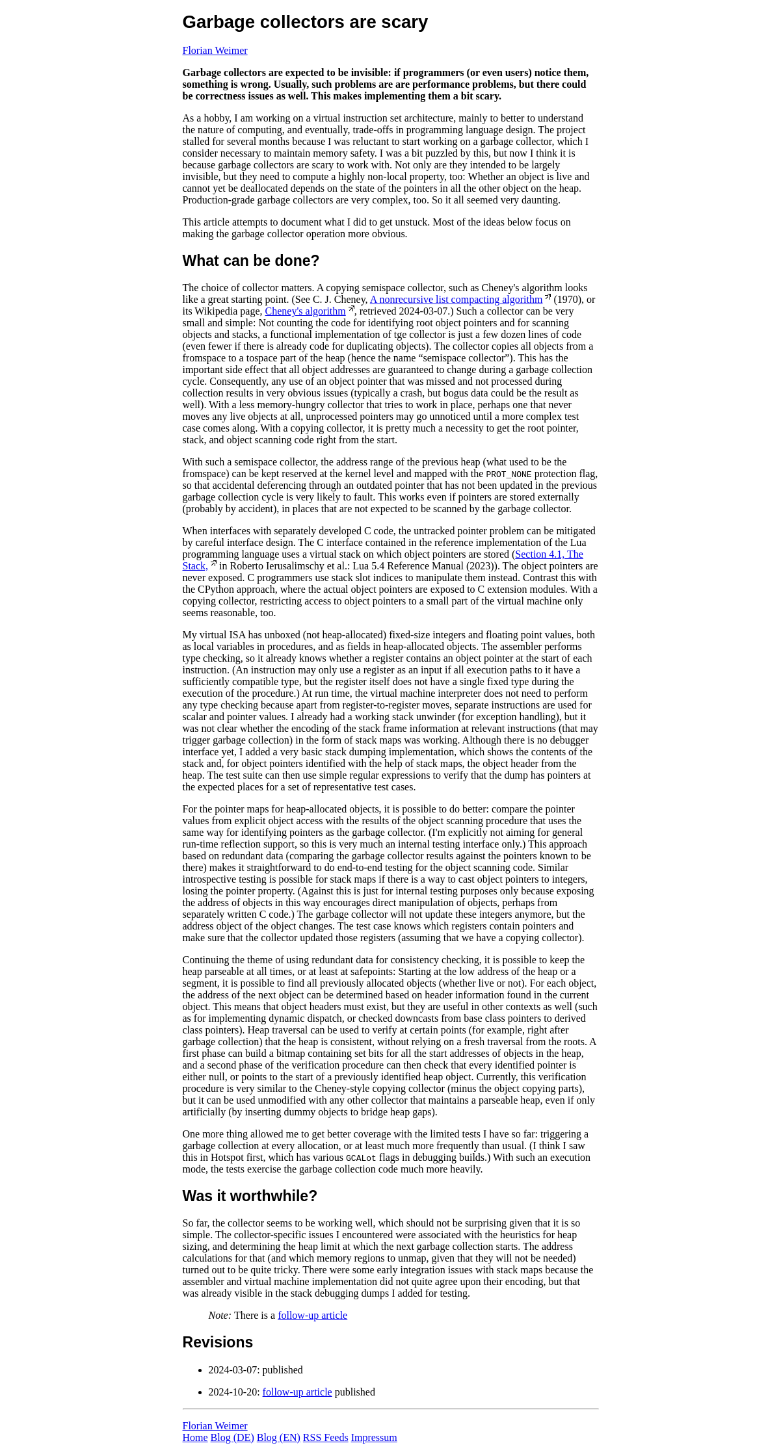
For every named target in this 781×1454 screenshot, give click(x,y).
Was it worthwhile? (250, 1196)
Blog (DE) (232, 1437)
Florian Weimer (215, 50)
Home (195, 1437)
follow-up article (312, 1315)
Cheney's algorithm (305, 311)
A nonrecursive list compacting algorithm (456, 299)
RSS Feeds (326, 1437)
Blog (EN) (278, 1437)
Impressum (374, 1437)
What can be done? (251, 260)
